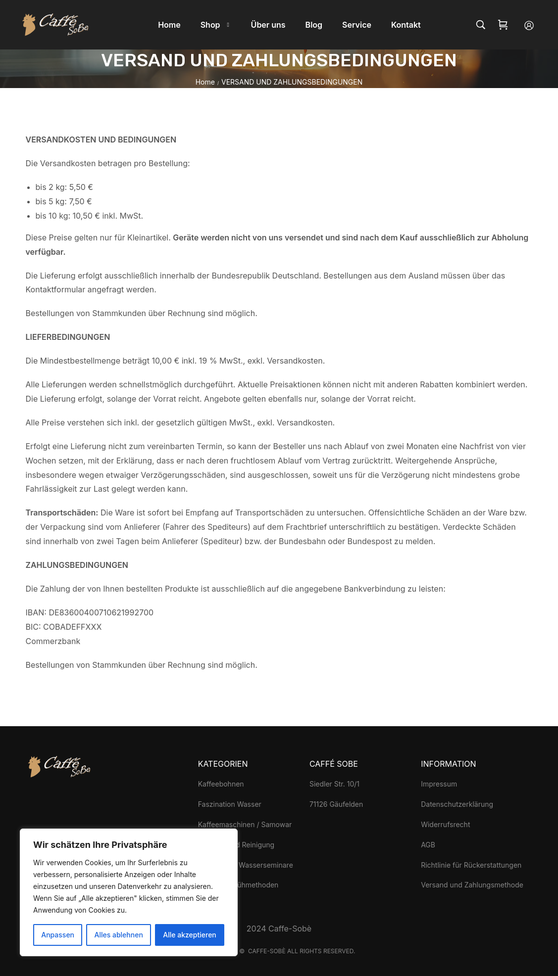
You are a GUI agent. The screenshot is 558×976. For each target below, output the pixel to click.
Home (205, 82)
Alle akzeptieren (189, 934)
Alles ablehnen (119, 934)
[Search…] (481, 25)
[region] (129, 892)
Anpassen (57, 934)
